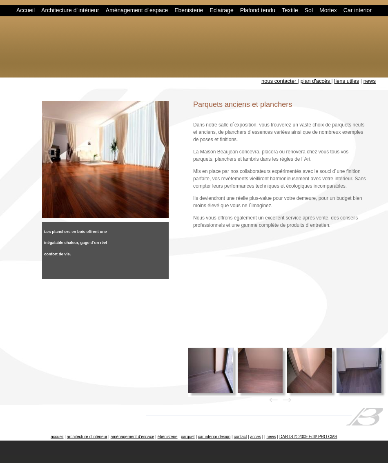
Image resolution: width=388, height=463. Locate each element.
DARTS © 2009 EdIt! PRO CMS (308, 436)
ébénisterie (168, 436)
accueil (57, 436)
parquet (188, 436)
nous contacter (279, 81)
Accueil (25, 10)
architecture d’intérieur (87, 436)
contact (240, 436)
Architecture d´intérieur (70, 10)
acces (255, 436)
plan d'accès (316, 81)
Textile (290, 10)
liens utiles (346, 81)
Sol (309, 10)
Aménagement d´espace (137, 10)
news (369, 81)
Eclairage (221, 10)
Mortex (328, 10)
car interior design (214, 436)
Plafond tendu (257, 10)
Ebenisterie (188, 10)
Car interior (357, 10)
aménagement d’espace (132, 436)
